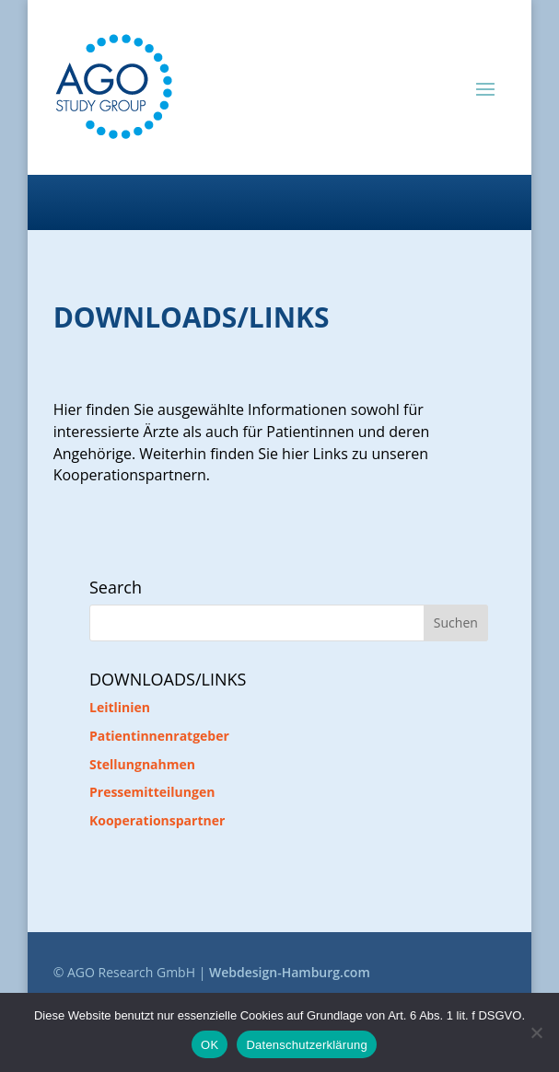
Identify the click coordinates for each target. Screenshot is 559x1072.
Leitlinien (119, 707)
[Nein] (536, 1032)
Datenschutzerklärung (306, 1045)
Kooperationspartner (157, 820)
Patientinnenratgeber (159, 735)
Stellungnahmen (142, 764)
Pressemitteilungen (152, 792)
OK (209, 1045)
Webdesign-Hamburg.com (289, 972)
